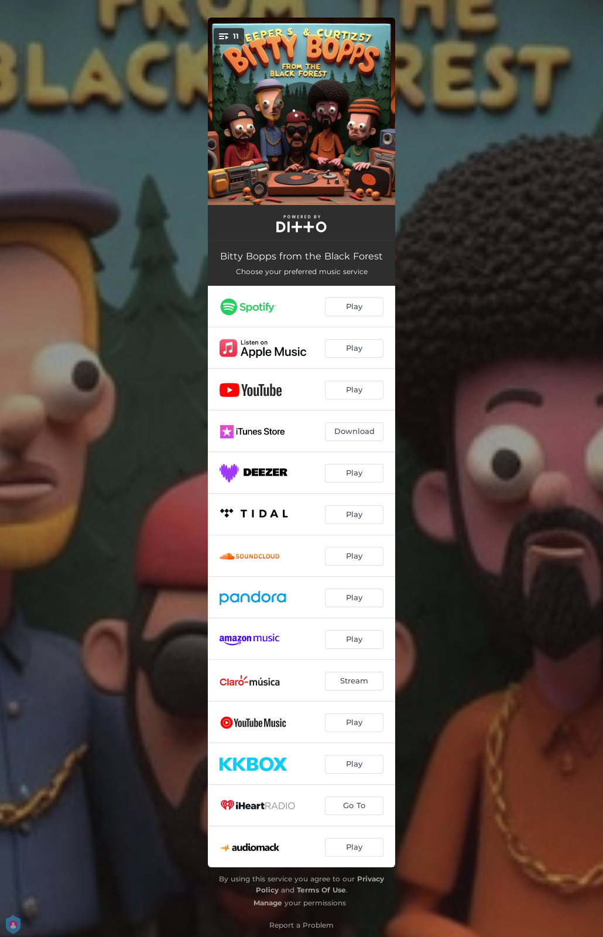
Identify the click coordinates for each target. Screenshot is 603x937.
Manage (267, 902)
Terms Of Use (321, 889)
